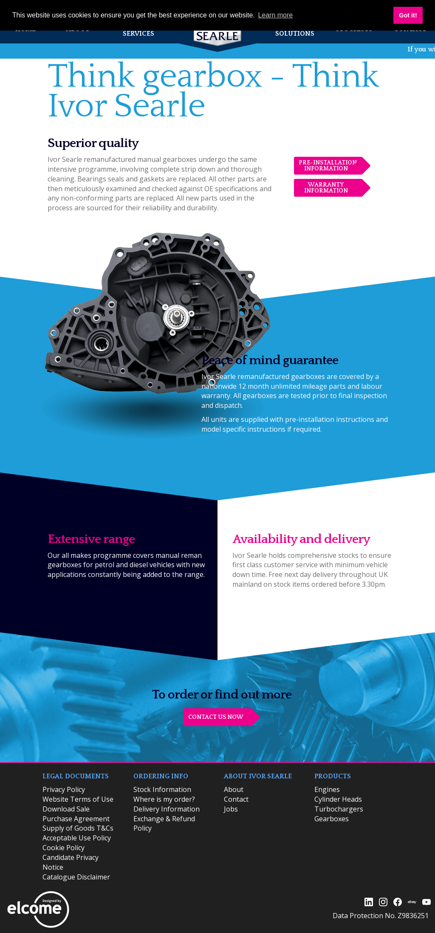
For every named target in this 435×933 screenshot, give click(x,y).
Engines (327, 789)
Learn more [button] (275, 15)
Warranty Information (326, 187)
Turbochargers (338, 809)
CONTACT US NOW (215, 717)
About (233, 789)
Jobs (231, 809)
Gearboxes (331, 818)
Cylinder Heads (338, 799)
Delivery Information (166, 809)
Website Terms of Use (77, 799)
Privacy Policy (63, 789)
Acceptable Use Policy (76, 838)
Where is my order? (164, 799)
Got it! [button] (408, 15)
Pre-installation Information (328, 165)
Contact (236, 799)
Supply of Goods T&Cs (77, 828)
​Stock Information (162, 789)
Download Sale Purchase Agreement (76, 813)
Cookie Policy (63, 847)
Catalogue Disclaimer (76, 877)
